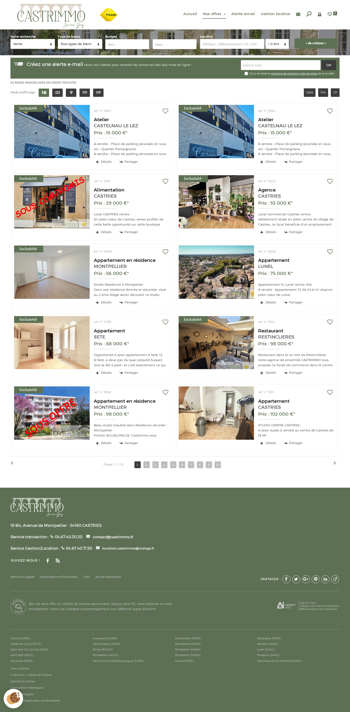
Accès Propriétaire (108, 577)
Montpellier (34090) (188, 644)
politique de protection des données (294, 73)
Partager (128, 162)
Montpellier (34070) (105, 655)
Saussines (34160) (21, 661)
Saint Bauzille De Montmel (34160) (279, 661)
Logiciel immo (307, 602)
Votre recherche (23, 37)
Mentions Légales (22, 577)
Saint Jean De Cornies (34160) (29, 649)
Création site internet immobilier (319, 605)
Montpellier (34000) (188, 649)
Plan (87, 577)
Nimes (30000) (103, 649)
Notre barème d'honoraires (59, 577)
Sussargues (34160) (105, 638)
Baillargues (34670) (269, 638)
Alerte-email (243, 14)
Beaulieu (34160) (267, 644)
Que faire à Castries (22, 681)
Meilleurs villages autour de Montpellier (35, 700)
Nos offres (214, 14)
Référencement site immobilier (318, 609)
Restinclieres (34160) (188, 638)
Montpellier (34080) (188, 655)
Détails (104, 162)
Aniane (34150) (184, 661)
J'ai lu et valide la (260, 73)
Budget (111, 37)
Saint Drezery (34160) (106, 644)
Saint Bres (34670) (22, 655)
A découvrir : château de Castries (31, 674)
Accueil (190, 14)
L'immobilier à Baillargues (27, 687)
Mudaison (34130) (268, 655)
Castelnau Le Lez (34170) (26, 644)
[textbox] (232, 44)
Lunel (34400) (266, 649)
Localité (206, 37)
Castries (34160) (20, 638)
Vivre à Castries (19, 668)
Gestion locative (275, 14)
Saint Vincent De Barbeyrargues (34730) (118, 661)
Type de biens (69, 37)
